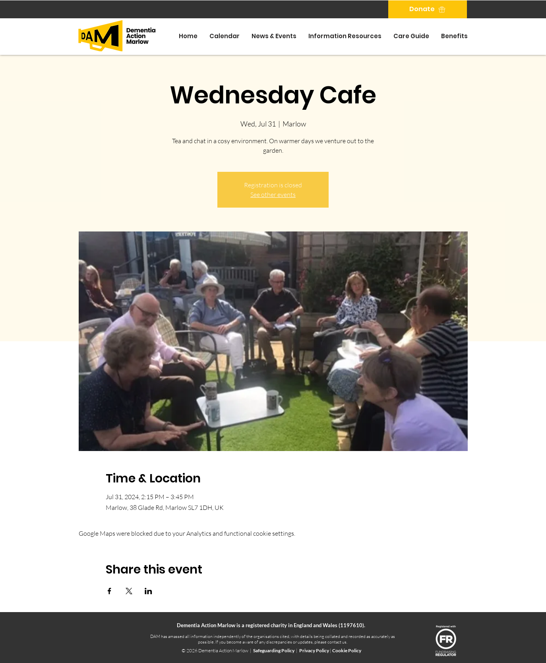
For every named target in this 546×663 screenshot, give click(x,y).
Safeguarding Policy (273, 650)
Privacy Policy (314, 650)
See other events (273, 194)
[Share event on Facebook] (109, 591)
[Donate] (427, 9)
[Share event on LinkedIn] (148, 591)
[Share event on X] (129, 591)
